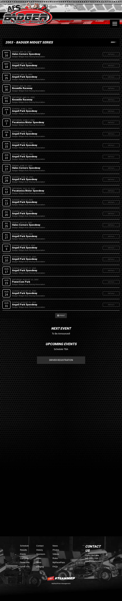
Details (111, 54)
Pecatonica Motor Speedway (28, 122)
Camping (24, 558)
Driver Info (25, 566)
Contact (40, 546)
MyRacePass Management (61, 583)
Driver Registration (61, 360)
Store (38, 562)
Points (23, 554)
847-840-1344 (91, 558)
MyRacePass (59, 562)
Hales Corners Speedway (26, 54)
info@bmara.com (93, 561)
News (55, 546)
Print (61, 315)
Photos (56, 550)
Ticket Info (25, 562)
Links (38, 558)
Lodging (40, 566)
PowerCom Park (21, 282)
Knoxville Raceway (22, 88)
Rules (55, 558)
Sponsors (40, 554)
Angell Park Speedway (24, 65)
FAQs (55, 566)
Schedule (24, 546)
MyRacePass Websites (61, 578)
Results (23, 550)
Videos (56, 554)
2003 (113, 42)
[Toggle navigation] (115, 24)
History (39, 550)
